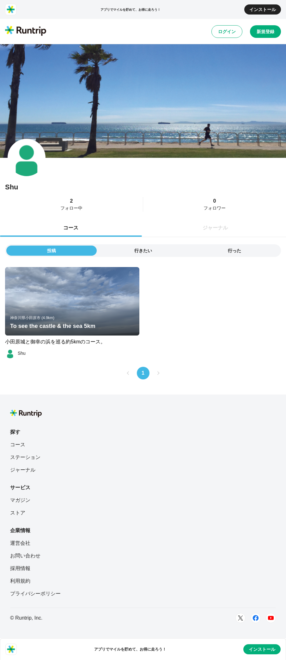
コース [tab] (70, 227)
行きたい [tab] (143, 250)
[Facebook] (256, 618)
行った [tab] (234, 250)
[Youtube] (271, 618)
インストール (262, 9)
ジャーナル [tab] (215, 227)
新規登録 (265, 31)
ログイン (227, 31)
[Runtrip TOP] (25, 31)
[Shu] (15, 353)
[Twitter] (240, 618)
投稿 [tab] (51, 250)
